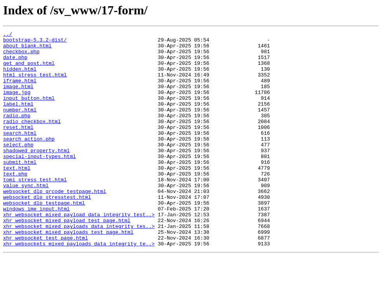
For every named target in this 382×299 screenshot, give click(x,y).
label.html (18, 118)
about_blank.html (27, 48)
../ (7, 34)
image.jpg (16, 104)
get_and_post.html (29, 69)
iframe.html (20, 90)
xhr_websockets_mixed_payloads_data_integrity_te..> (79, 286)
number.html (20, 125)
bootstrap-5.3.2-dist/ (35, 41)
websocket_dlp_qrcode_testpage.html (54, 223)
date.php (15, 62)
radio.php (16, 132)
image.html (18, 97)
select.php (18, 167)
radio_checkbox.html (32, 139)
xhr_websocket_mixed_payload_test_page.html (67, 258)
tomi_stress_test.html (35, 209)
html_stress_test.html (35, 83)
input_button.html (29, 111)
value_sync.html (26, 216)
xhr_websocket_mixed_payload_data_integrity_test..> (79, 251)
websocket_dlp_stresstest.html (47, 230)
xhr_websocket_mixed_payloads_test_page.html (68, 272)
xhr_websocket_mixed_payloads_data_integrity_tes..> (79, 265)
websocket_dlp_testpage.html (44, 237)
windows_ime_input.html (36, 244)
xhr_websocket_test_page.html (45, 279)
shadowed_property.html (36, 174)
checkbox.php (21, 55)
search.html (20, 153)
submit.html (20, 188)
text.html (16, 195)
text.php (15, 202)
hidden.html (20, 76)
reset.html (18, 146)
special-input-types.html (39, 181)
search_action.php (29, 160)
